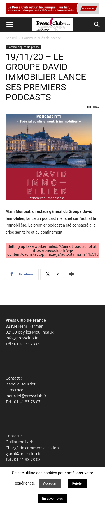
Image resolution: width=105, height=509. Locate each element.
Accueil (11, 38)
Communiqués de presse (41, 38)
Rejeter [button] (77, 483)
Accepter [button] (50, 483)
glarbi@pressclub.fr (23, 453)
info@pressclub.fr (22, 338)
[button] (9, 24)
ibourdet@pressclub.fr (26, 395)
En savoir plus (52, 499)
